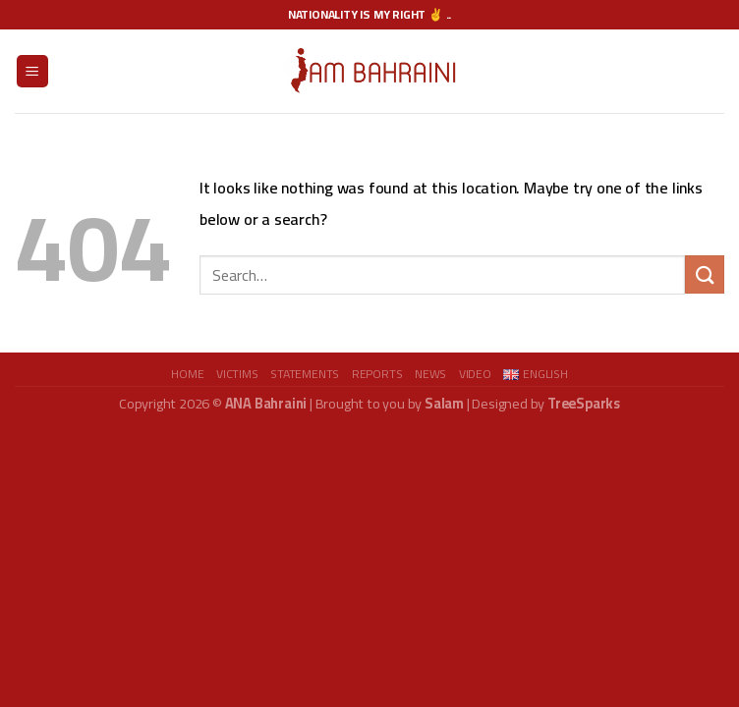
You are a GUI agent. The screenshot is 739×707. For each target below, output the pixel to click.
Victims (237, 373)
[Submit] (704, 274)
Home (187, 373)
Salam (444, 403)
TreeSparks (583, 403)
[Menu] (32, 71)
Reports (377, 373)
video (475, 373)
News (430, 373)
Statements (304, 373)
